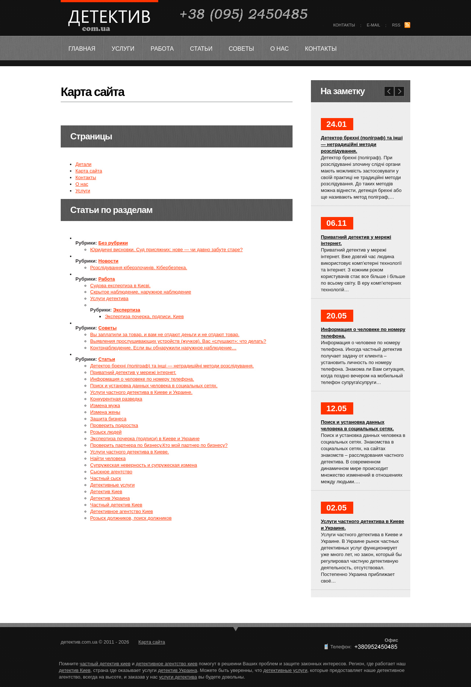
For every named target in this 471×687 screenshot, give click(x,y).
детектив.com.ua (109, 20)
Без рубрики (113, 243)
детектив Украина (177, 670)
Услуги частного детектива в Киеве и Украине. (141, 392)
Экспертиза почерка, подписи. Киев (144, 316)
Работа (162, 49)
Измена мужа (105, 405)
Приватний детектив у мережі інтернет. (133, 372)
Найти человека (107, 458)
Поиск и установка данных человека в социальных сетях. (153, 385)
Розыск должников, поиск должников (130, 518)
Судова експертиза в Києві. (120, 285)
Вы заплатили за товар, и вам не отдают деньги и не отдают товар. (165, 334)
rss (396, 25)
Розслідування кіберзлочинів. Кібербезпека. (138, 267)
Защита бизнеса (108, 418)
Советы (241, 49)
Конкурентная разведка (116, 399)
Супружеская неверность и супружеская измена (143, 465)
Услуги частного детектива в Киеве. (129, 452)
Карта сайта (88, 171)
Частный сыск (105, 478)
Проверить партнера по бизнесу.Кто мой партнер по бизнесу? (158, 445)
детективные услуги (285, 670)
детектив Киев (75, 670)
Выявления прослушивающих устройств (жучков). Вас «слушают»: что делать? (178, 341)
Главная (81, 49)
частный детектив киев (105, 663)
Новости (108, 261)
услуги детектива (178, 677)
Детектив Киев (106, 491)
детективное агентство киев (167, 663)
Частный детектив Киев (116, 505)
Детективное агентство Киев (121, 511)
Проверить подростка (114, 425)
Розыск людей (105, 432)
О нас (279, 49)
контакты (344, 25)
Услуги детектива (109, 298)
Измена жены (105, 412)
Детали (83, 164)
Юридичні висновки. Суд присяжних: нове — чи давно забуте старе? (166, 249)
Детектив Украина (110, 498)
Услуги (122, 49)
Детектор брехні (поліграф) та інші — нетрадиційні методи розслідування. (172, 366)
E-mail (373, 25)
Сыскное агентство (111, 471)
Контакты (321, 49)
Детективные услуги (112, 485)
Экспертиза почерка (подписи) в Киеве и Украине (144, 438)
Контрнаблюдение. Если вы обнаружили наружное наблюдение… (163, 347)
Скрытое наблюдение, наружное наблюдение (140, 292)
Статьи (201, 49)
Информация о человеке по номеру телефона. (142, 379)
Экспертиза (126, 310)
